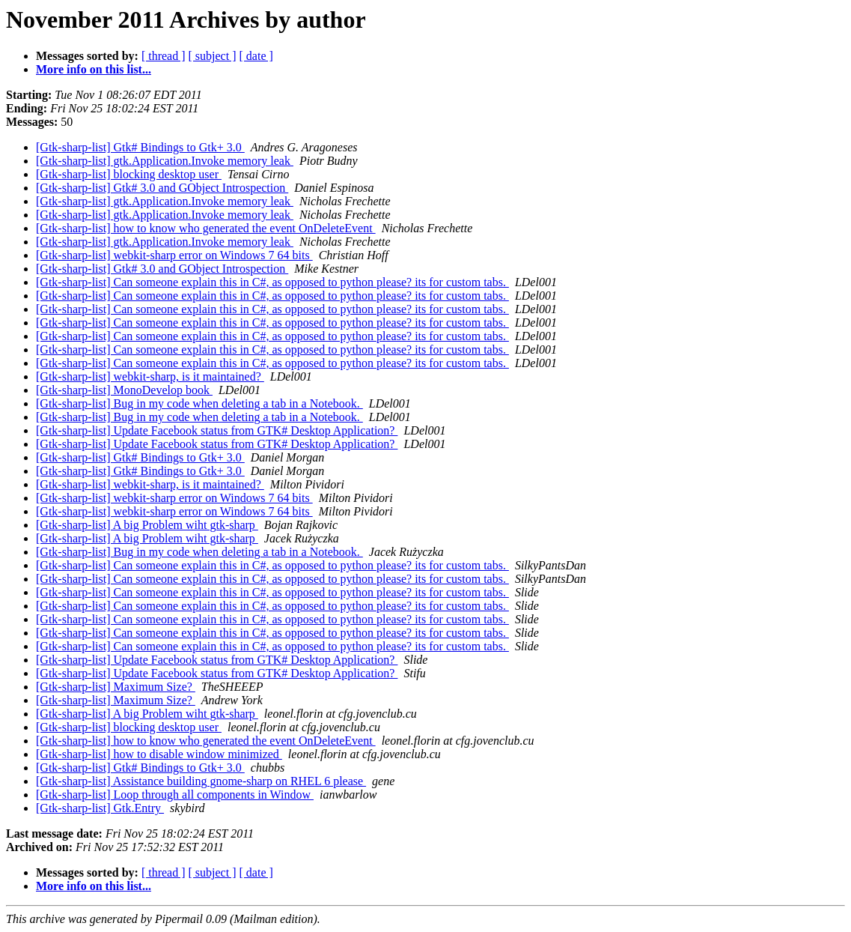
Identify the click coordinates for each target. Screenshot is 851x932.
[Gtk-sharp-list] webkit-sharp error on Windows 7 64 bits (174, 255)
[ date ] (256, 55)
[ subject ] (213, 55)
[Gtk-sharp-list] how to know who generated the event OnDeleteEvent (206, 228)
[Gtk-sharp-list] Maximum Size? (115, 686)
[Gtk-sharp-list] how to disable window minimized (159, 754)
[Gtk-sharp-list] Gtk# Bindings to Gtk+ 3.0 (140, 147)
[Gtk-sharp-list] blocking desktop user (129, 174)
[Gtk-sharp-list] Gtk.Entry (100, 808)
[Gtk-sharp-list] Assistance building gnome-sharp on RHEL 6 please (201, 781)
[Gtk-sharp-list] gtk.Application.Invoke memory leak (164, 160)
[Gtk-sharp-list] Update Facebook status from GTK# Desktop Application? (216, 430)
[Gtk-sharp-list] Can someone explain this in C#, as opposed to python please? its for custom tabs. (272, 282)
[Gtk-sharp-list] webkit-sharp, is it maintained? (150, 376)
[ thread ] (163, 55)
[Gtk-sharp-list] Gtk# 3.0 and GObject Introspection (162, 187)
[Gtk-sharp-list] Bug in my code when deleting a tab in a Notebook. (199, 403)
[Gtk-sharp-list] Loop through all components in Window (175, 794)
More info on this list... (93, 69)
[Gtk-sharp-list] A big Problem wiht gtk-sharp (147, 524)
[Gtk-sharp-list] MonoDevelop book (124, 390)
